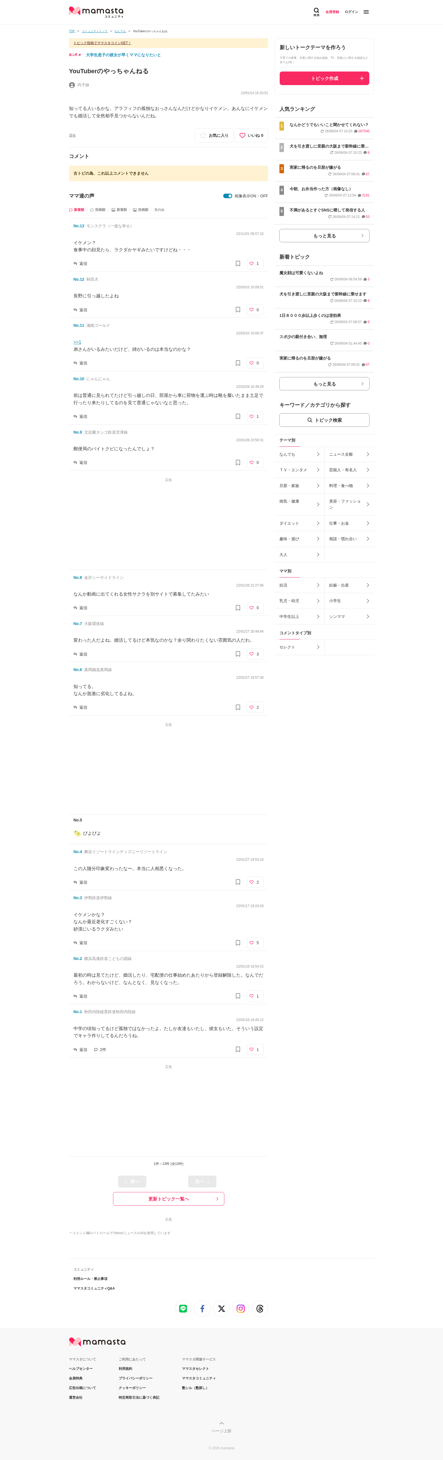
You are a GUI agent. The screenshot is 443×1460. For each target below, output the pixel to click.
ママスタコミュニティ (199, 1378)
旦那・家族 (289, 485)
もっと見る (324, 235)
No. (78, 226)
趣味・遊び (289, 539)
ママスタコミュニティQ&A (94, 1288)
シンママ (337, 616)
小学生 (335, 600)
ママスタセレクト (195, 1368)
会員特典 (75, 1378)
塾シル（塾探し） (195, 1388)
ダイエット (289, 523)
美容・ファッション (345, 504)
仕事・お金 (339, 523)
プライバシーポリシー (136, 1378)
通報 (72, 135)
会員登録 (332, 12)
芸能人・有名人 (343, 470)
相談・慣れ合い (343, 539)
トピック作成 (324, 78)
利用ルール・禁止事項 (90, 1279)
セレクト (287, 647)
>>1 (77, 342)
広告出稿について (82, 1388)
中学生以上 (289, 616)
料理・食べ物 (341, 485)
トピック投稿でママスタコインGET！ (102, 43)
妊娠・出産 (339, 585)
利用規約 (125, 1368)
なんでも (287, 454)
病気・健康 (289, 501)
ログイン (351, 12)
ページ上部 (221, 1431)
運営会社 (75, 1397)
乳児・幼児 (289, 600)
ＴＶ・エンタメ (293, 470)
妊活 (283, 585)
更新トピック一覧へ (168, 1199)
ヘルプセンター (81, 1368)
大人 (283, 554)
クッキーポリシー (132, 1388)
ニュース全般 (341, 454)
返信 (83, 263)
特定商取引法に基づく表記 (139, 1397)
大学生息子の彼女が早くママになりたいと (123, 55)
